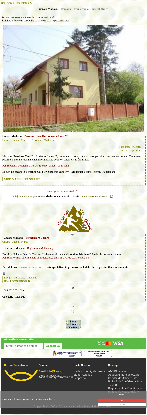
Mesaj (16, 2)
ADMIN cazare (117, 371)
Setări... (122, 394)
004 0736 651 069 (14, 290)
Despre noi (80, 378)
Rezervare (6, 2)
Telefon (24, 2)
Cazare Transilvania (16, 365)
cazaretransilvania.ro (21, 376)
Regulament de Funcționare (125, 388)
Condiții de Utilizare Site (122, 378)
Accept (122, 404)
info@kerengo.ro (57, 371)
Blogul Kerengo (83, 374)
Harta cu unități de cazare (89, 371)
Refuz (122, 400)
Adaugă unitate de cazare (123, 374)
